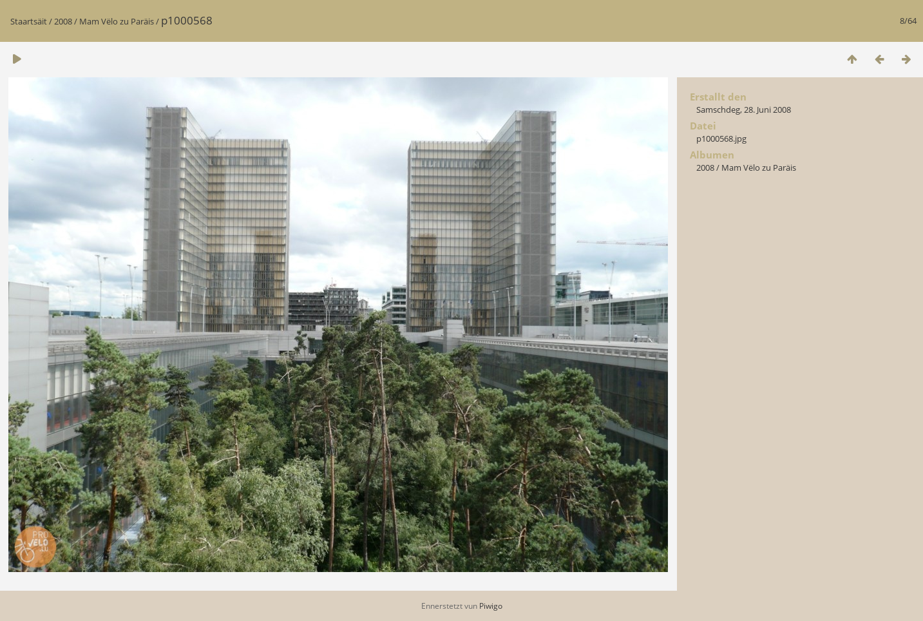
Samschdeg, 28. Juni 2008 (743, 109)
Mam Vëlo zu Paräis (116, 21)
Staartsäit (28, 21)
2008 (63, 21)
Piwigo (490, 605)
